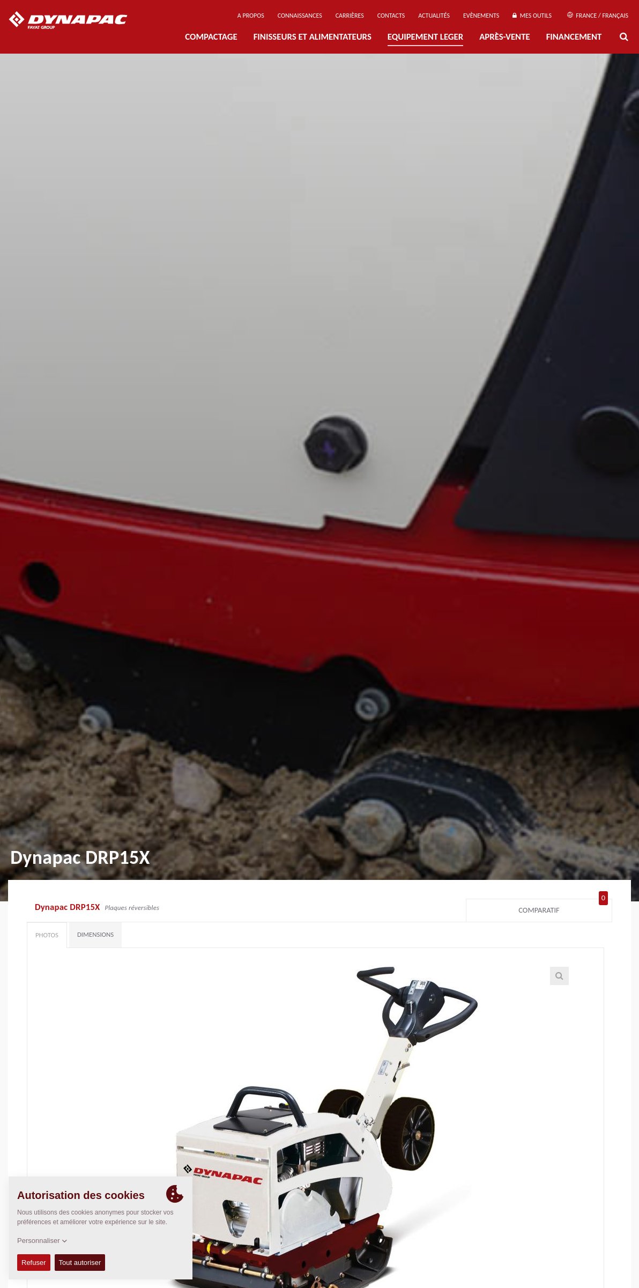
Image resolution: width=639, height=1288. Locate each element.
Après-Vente (504, 36)
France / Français (597, 15)
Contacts (391, 15)
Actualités (434, 15)
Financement (574, 36)
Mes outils (532, 15)
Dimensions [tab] (95, 934)
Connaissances (300, 15)
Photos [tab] (46, 935)
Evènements (481, 15)
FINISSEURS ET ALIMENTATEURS (312, 36)
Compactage (211, 36)
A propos (250, 15)
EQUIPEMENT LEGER (425, 36)
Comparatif (563, 908)
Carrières (350, 15)
